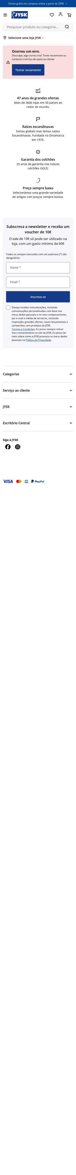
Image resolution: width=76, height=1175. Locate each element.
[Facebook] (8, 447)
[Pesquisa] (66, 27)
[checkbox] (8, 308)
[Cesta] (69, 15)
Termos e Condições (23, 329)
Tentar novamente (28, 70)
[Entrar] (60, 14)
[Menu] (5, 15)
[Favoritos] (51, 15)
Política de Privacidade (38, 340)
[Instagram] (17, 447)
